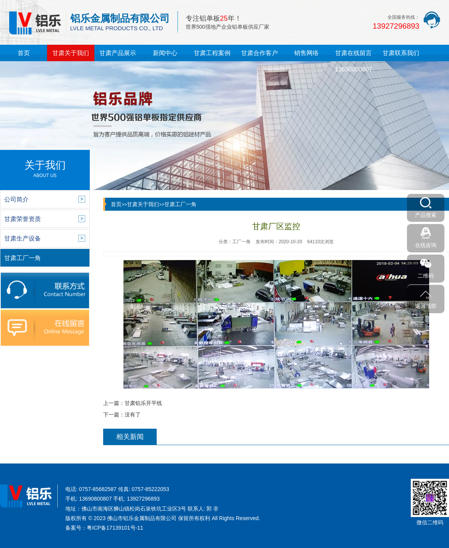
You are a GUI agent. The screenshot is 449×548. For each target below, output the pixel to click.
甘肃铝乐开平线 (143, 403)
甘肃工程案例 (212, 53)
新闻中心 (165, 53)
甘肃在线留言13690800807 (353, 61)
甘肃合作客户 (259, 53)
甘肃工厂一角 (180, 204)
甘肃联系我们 (401, 53)
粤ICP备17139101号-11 (115, 528)
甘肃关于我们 (70, 53)
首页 (24, 53)
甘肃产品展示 (117, 53)
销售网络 (306, 53)
